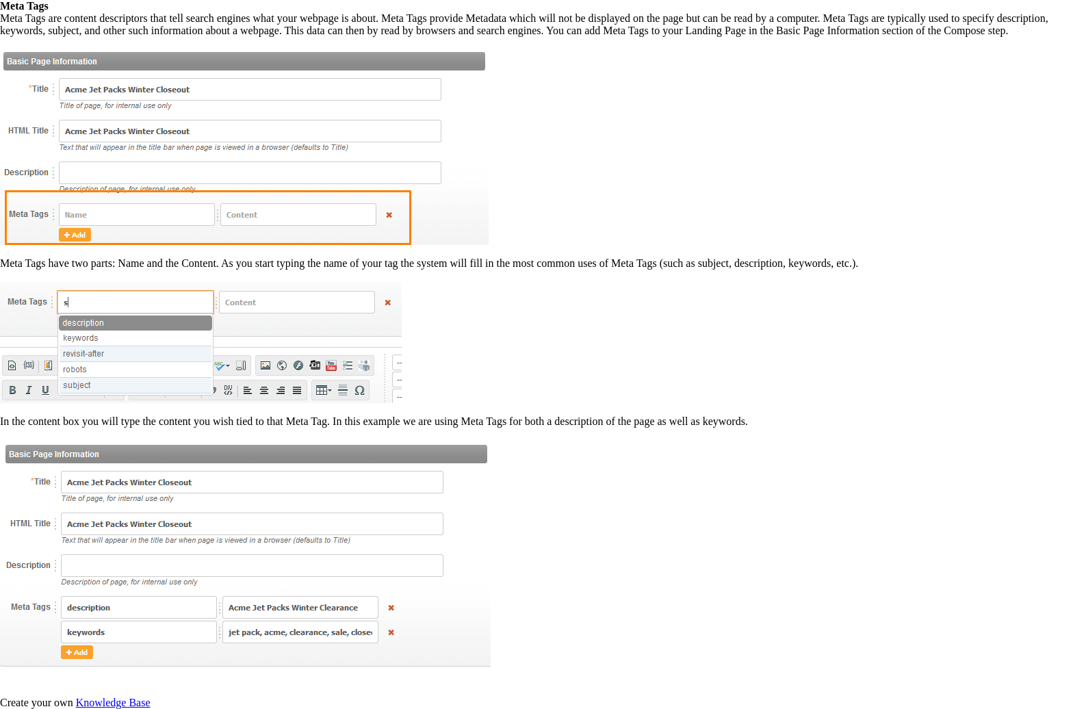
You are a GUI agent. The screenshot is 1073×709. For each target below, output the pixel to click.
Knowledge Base (113, 702)
